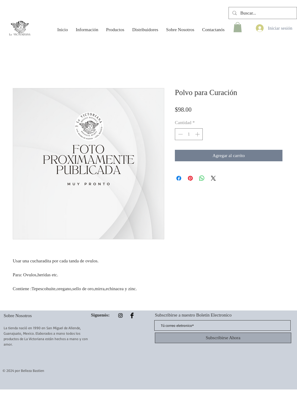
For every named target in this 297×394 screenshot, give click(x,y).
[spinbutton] (189, 134)
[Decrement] (180, 134)
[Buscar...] (262, 13)
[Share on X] (213, 178)
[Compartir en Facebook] (178, 178)
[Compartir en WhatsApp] (201, 178)
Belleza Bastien (32, 370)
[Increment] (198, 134)
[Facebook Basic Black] (132, 315)
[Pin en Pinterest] (190, 178)
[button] (87, 27)
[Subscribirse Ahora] (223, 338)
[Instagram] (120, 315)
